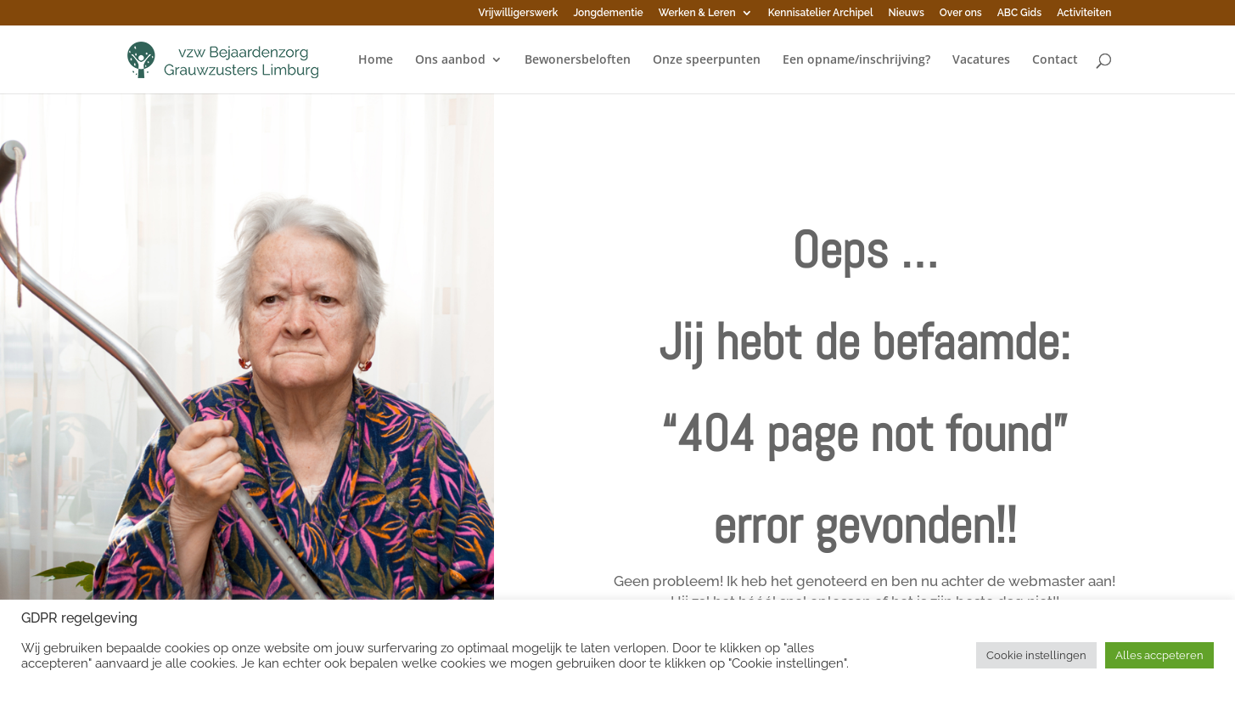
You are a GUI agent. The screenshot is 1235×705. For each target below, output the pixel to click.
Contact (1055, 60)
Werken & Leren (697, 13)
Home (375, 60)
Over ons (961, 13)
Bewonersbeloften (578, 60)
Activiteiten (1084, 13)
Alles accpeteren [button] (1159, 655)
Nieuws (906, 13)
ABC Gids (1019, 13)
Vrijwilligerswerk (519, 13)
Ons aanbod (450, 60)
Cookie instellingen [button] (1036, 655)
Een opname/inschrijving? (856, 60)
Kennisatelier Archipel (820, 13)
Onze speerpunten (707, 60)
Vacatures (981, 60)
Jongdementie (608, 13)
